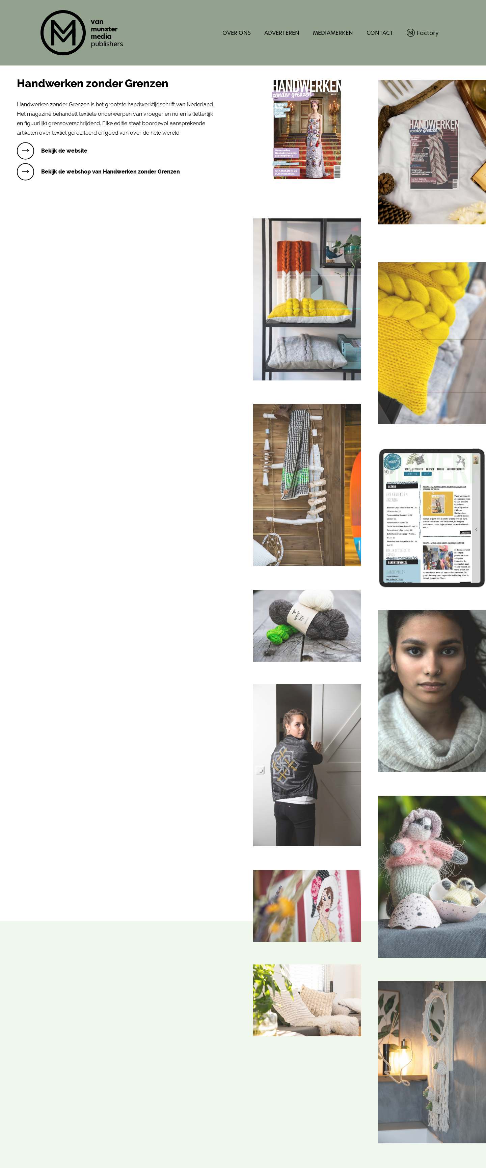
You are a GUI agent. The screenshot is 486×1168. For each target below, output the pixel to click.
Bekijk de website (64, 151)
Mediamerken (333, 33)
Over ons (236, 33)
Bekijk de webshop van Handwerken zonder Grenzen (110, 171)
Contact (380, 33)
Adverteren (281, 33)
